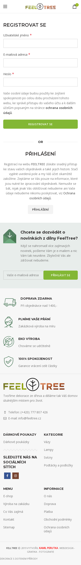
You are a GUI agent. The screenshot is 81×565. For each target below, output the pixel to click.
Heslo (8, 74)
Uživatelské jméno (17, 35)
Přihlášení (40, 209)
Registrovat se (40, 124)
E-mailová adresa (16, 54)
